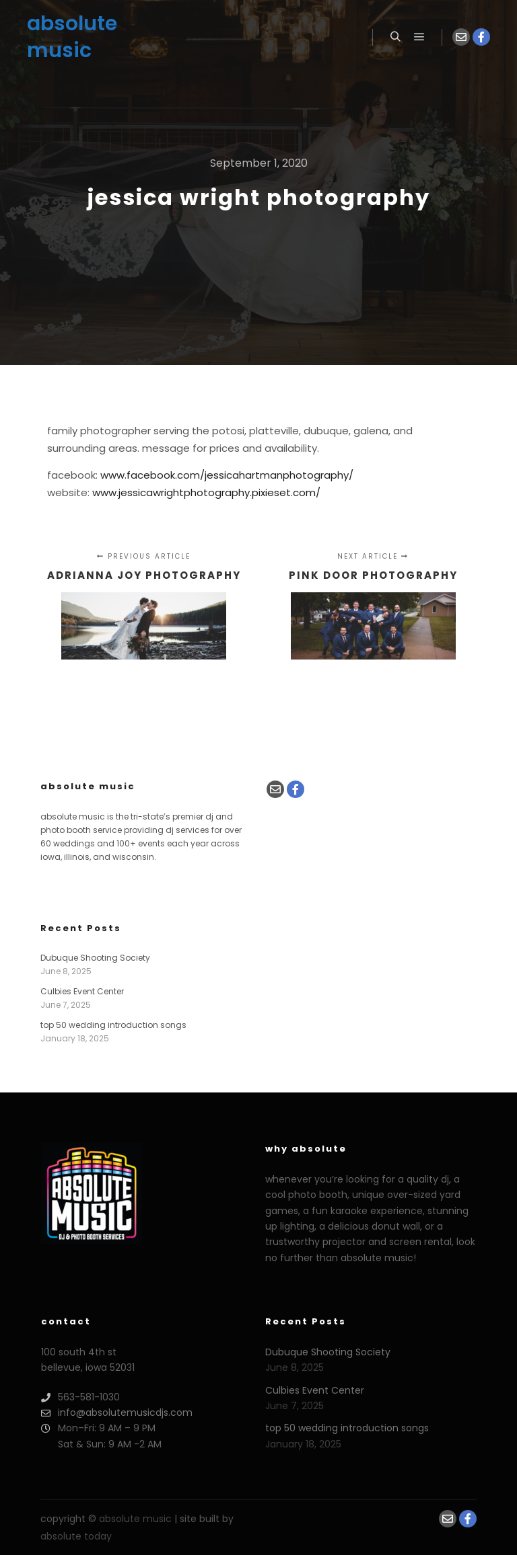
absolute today (76, 1536)
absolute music (72, 37)
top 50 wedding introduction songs (113, 1025)
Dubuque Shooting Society (95, 957)
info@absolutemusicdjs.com (117, 1413)
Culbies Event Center (82, 991)
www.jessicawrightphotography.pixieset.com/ (206, 492)
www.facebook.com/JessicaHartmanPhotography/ (226, 475)
